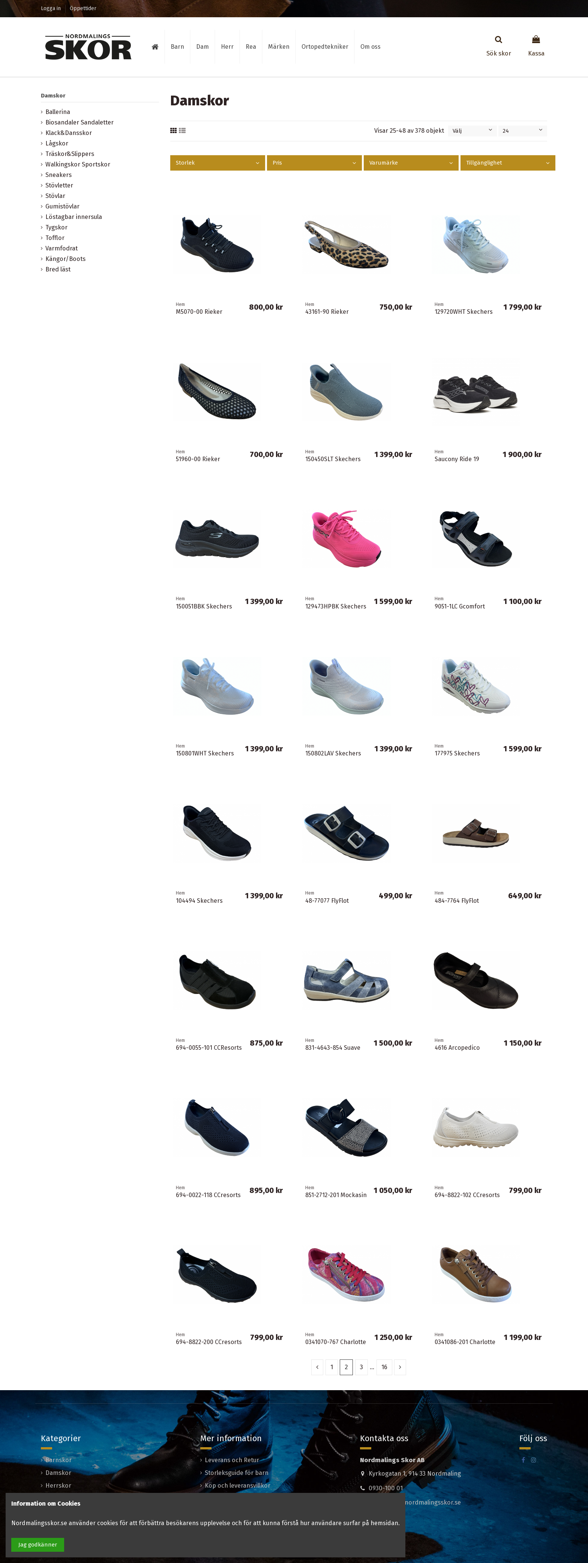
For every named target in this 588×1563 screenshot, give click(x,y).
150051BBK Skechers (204, 606)
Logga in (51, 8)
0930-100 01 (386, 1488)
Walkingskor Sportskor (77, 164)
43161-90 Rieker (327, 311)
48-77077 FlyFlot (327, 900)
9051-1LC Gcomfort (460, 606)
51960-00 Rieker (198, 459)
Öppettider (83, 8)
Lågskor (56, 143)
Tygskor (56, 227)
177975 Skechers (457, 753)
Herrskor (58, 1485)
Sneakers (58, 174)
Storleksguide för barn (236, 1472)
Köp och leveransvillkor (237, 1485)
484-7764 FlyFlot (457, 900)
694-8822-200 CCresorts (209, 1342)
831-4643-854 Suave (332, 1047)
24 (523, 131)
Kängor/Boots (65, 258)
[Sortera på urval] (472, 131)
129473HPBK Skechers (335, 606)
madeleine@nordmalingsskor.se (415, 1502)
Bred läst (57, 269)
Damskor (53, 95)
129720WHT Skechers (464, 311)
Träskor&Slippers (69, 153)
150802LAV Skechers (333, 753)
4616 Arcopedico (457, 1047)
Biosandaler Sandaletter (79, 122)
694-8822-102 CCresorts (467, 1195)
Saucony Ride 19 (457, 459)
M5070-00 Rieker (199, 311)
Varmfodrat (61, 248)
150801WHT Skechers (205, 753)
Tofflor (54, 237)
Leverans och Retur (232, 1460)
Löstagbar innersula (73, 216)
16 (384, 1367)
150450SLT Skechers (333, 459)
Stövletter (59, 185)
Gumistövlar (62, 206)
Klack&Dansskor (68, 132)
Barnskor (58, 1460)
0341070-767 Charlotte (335, 1342)
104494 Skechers (199, 900)
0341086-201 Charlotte (465, 1342)
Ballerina (57, 111)
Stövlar (55, 195)
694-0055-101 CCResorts (209, 1047)
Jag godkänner (37, 1544)
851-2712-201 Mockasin (336, 1195)
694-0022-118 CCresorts (208, 1195)
